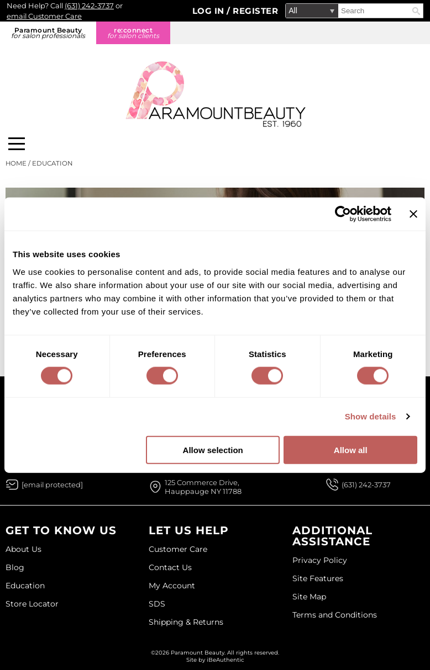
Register (255, 11)
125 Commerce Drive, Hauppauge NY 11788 (203, 487)
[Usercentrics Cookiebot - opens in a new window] (343, 214)
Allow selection (213, 449)
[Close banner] (413, 214)
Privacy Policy (319, 560)
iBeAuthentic (225, 659)
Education (25, 586)
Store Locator (32, 604)
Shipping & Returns (186, 622)
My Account (172, 586)
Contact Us (170, 567)
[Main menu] (16, 144)
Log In (209, 11)
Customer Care (178, 549)
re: (133, 33)
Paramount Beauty (48, 33)
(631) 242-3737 (89, 5)
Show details (370, 416)
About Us (23, 549)
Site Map (309, 597)
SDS (157, 604)
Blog (15, 567)
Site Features (317, 578)
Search (416, 11)
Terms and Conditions (334, 615)
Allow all (351, 449)
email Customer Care (44, 16)
